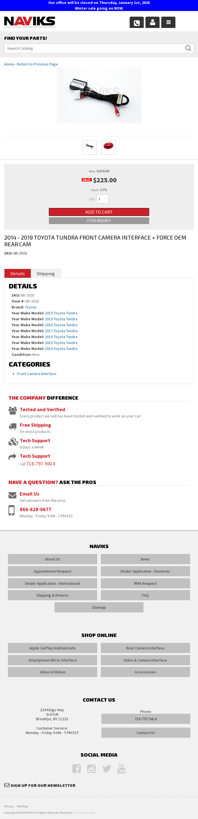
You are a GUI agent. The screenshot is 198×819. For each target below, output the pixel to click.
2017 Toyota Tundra (61, 330)
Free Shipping (35, 425)
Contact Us (146, 732)
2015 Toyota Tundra (61, 342)
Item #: (18, 301)
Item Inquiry (99, 220)
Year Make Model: (28, 313)
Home (9, 64)
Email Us (29, 493)
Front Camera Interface (36, 373)
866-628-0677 (35, 509)
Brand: (18, 307)
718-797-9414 (40, 463)
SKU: (9, 253)
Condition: (21, 354)
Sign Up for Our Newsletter (42, 785)
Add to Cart (99, 211)
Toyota (30, 307)
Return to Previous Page (37, 64)
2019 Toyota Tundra (61, 313)
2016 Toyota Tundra (61, 336)
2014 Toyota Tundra (61, 348)
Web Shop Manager (84, 812)
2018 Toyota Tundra (61, 324)
